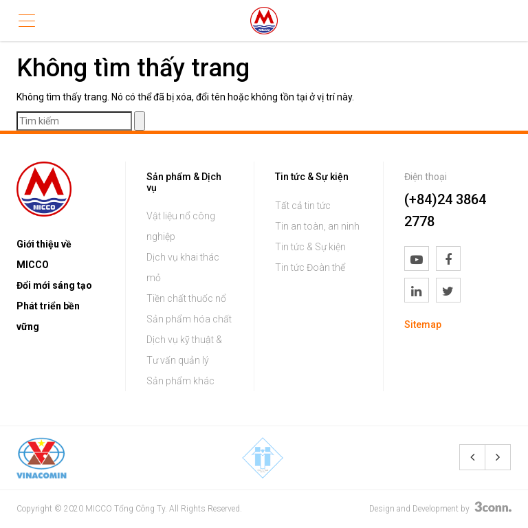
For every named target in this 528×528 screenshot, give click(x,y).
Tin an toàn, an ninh (317, 226)
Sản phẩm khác (180, 380)
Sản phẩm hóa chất (189, 319)
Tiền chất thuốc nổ (186, 298)
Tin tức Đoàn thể (310, 267)
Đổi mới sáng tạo (54, 285)
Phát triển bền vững (48, 316)
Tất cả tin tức (303, 205)
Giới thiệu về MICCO (44, 254)
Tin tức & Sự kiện (310, 246)
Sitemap (422, 324)
